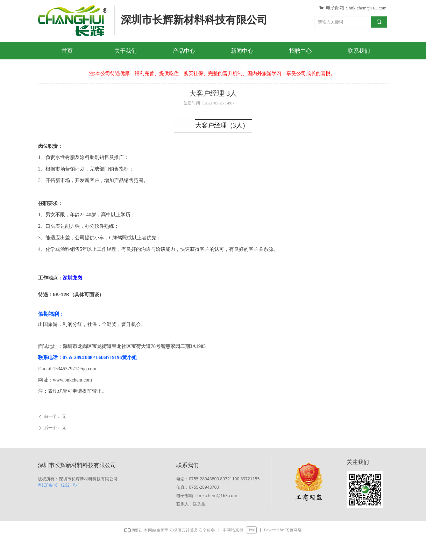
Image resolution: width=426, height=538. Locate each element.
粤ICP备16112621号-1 (59, 485)
